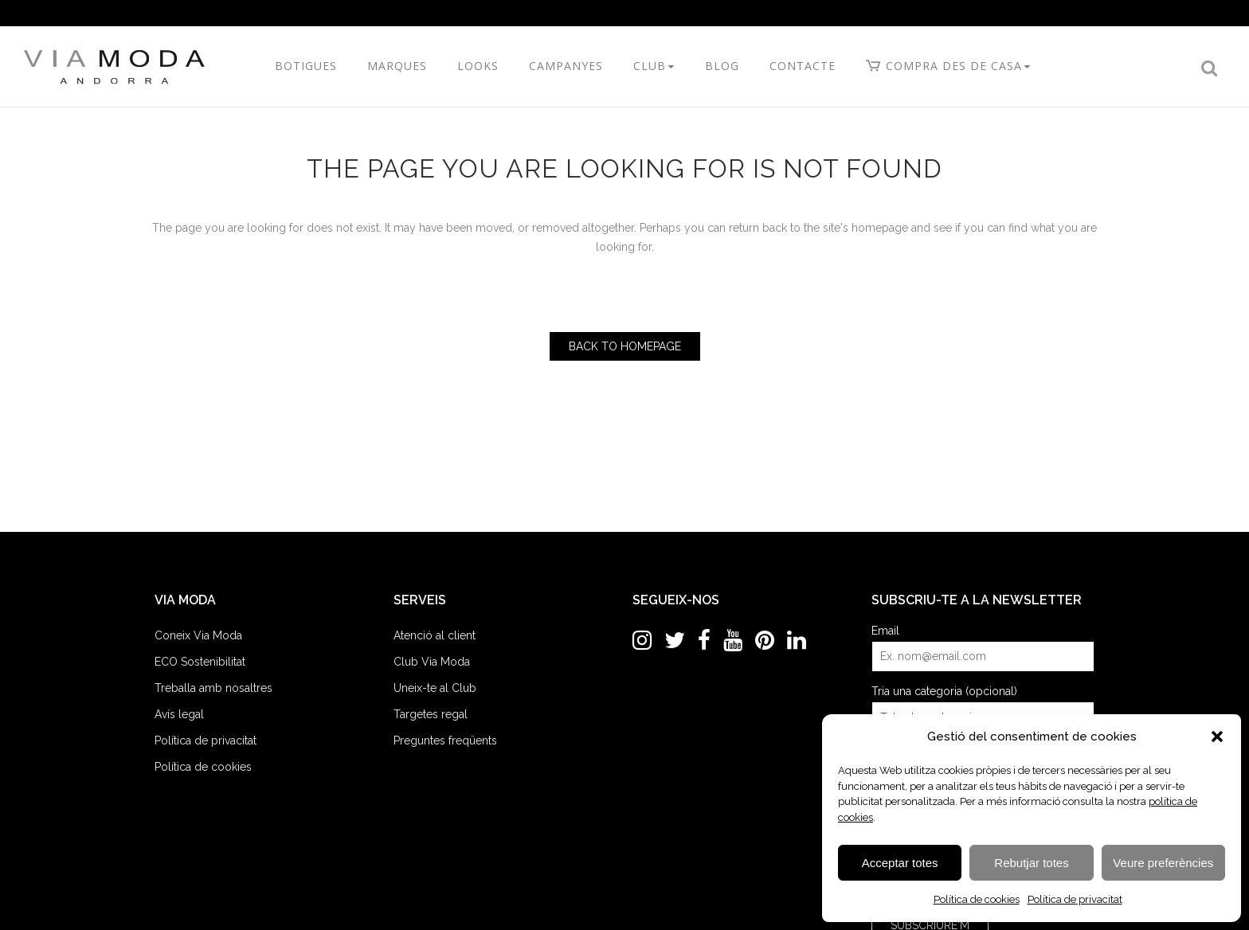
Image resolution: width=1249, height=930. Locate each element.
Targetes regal (430, 714)
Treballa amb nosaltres (213, 688)
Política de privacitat (1075, 899)
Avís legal (179, 714)
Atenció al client (434, 635)
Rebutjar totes (1031, 862)
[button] (1217, 736)
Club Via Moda (431, 661)
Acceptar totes (900, 862)
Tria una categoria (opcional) (944, 691)
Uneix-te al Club (434, 688)
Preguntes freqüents (445, 740)
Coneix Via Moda (198, 635)
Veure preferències (1163, 862)
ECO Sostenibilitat (200, 661)
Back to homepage (625, 346)
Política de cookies (977, 899)
